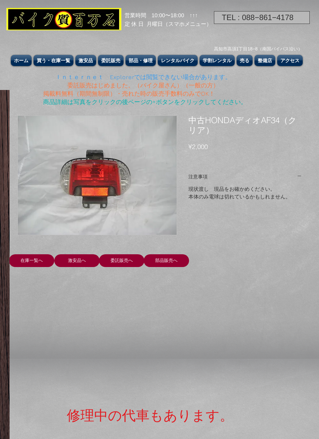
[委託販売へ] (121, 260)
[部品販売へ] (166, 260)
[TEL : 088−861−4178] (262, 17)
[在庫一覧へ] (31, 260)
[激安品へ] (77, 260)
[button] (53, 60)
